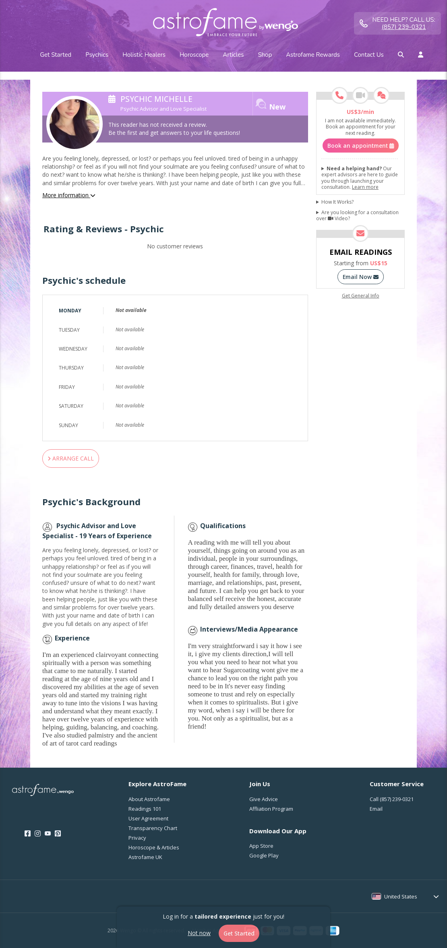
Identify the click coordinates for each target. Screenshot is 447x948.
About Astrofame (149, 799)
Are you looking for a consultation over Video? (357, 215)
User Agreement (148, 818)
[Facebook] (28, 833)
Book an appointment (360, 145)
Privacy (137, 837)
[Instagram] (38, 833)
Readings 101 (144, 808)
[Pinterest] (58, 833)
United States (400, 896)
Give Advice (263, 799)
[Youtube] (48, 833)
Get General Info (360, 296)
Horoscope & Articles (153, 847)
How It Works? (337, 202)
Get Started (239, 933)
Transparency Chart (152, 828)
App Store (261, 845)
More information (68, 195)
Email (376, 808)
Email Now (361, 277)
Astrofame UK (145, 857)
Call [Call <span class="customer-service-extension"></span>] (392, 799)
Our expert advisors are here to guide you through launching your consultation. (359, 177)
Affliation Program (271, 808)
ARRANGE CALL (71, 458)
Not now (199, 933)
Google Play (264, 855)
